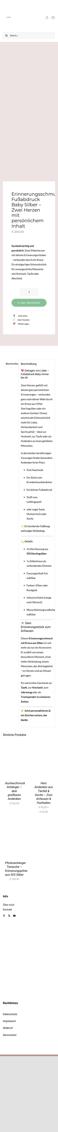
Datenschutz (10, 1014)
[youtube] (14, 916)
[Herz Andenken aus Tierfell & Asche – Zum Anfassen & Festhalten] (43, 748)
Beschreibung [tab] (11, 363)
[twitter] (9, 916)
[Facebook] (19, 316)
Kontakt (7, 909)
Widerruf (8, 1027)
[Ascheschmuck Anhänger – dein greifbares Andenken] (14, 748)
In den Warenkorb (29, 302)
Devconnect (9, 1034)
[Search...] (29, 35)
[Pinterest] (20, 324)
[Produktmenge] (29, 292)
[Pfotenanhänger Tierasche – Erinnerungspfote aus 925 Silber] (14, 828)
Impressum (9, 1021)
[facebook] (4, 916)
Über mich (8, 904)
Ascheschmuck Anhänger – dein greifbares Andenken (15, 791)
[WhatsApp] (20, 320)
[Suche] (6, 35)
